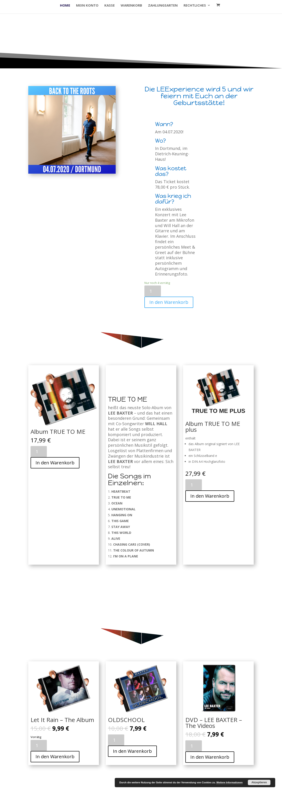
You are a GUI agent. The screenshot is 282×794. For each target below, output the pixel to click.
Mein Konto (87, 5)
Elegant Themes (60, 788)
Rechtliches (195, 5)
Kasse (109, 5)
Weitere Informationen (229, 782)
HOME (65, 5)
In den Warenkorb (168, 302)
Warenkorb (131, 5)
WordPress (105, 788)
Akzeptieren (259, 782)
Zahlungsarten (163, 5)
